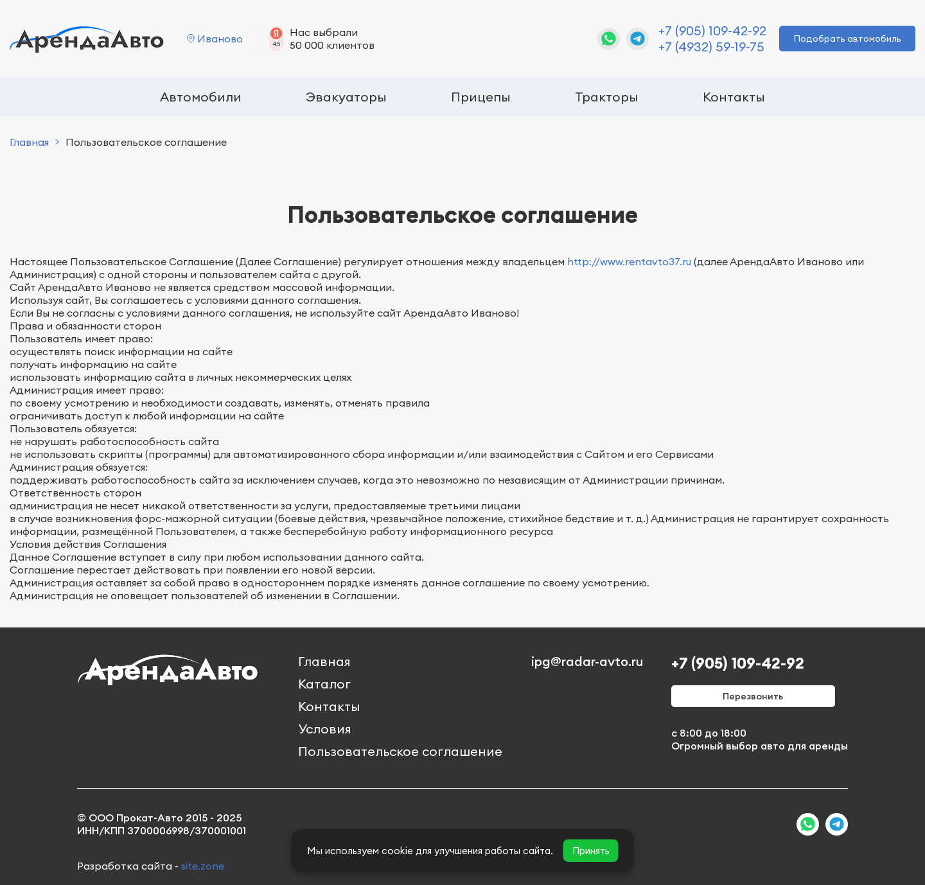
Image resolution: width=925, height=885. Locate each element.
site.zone (202, 865)
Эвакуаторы (346, 97)
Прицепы (481, 97)
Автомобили (201, 97)
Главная (29, 142)
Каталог (324, 684)
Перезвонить (753, 696)
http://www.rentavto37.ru (629, 261)
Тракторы (607, 97)
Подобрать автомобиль (847, 38)
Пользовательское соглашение (400, 751)
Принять (591, 851)
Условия (324, 729)
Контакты (734, 97)
